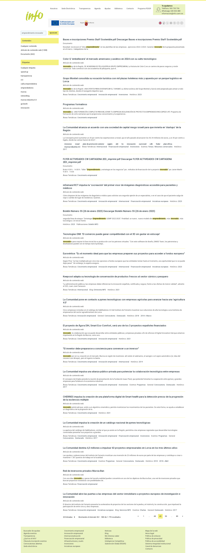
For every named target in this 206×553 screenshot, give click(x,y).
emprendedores (27, 88)
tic (123, 144)
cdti (151, 144)
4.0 (22, 80)
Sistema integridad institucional (158, 544)
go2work (24, 104)
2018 (137, 316)
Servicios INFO (125, 510)
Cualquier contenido (29, 46)
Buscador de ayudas (32, 531)
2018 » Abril (163, 461)
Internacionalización (72, 536)
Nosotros (54, 9)
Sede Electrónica (68, 9)
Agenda (97, 9)
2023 (140, 95)
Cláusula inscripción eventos (35, 541)
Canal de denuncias (153, 546)
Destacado (121, 316)
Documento (28, 54)
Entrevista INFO (100, 290)
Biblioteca (118, 9)
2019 (141, 362)
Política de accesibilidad (155, 541)
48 (155, 516)
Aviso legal (149, 533)
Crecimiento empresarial (87, 95)
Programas (141, 385)
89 (177, 516)
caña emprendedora (29, 84)
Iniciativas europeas (160, 201)
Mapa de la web (151, 531)
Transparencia (84, 9)
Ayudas (108, 9)
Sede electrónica (30, 546)
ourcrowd (142, 144)
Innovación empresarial (108, 95)
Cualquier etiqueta (28, 68)
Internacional (102, 147)
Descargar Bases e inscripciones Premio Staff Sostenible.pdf (149, 39)
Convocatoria (110, 316)
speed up (24, 72)
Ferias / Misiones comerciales (160, 147)
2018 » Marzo (146, 316)
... (149, 516)
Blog (106, 533)
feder (158, 144)
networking (25, 96)
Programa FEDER (144, 9)
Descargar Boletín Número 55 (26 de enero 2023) (129, 211)
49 (160, 516)
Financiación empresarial (119, 147)
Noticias (108, 531)
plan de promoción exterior (93, 144)
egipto (109, 144)
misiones (68, 144)
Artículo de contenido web (34, 50)
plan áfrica (168, 144)
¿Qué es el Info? (30, 539)
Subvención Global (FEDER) (115, 544)
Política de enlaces (153, 536)
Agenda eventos (30, 533)
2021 (118, 290)
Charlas (143, 510)
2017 (65, 149)
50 (166, 516)
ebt (117, 144)
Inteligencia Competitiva (114, 541)
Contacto (130, 9)
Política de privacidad (153, 539)
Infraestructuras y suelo (73, 541)
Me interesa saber (112, 536)
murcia (23, 92)
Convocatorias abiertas (33, 544)
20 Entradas (69, 517)
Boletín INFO (93, 224)
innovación (25, 108)
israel (77, 144)
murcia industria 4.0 (29, 100)
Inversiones (123, 95)
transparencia (26, 76)
